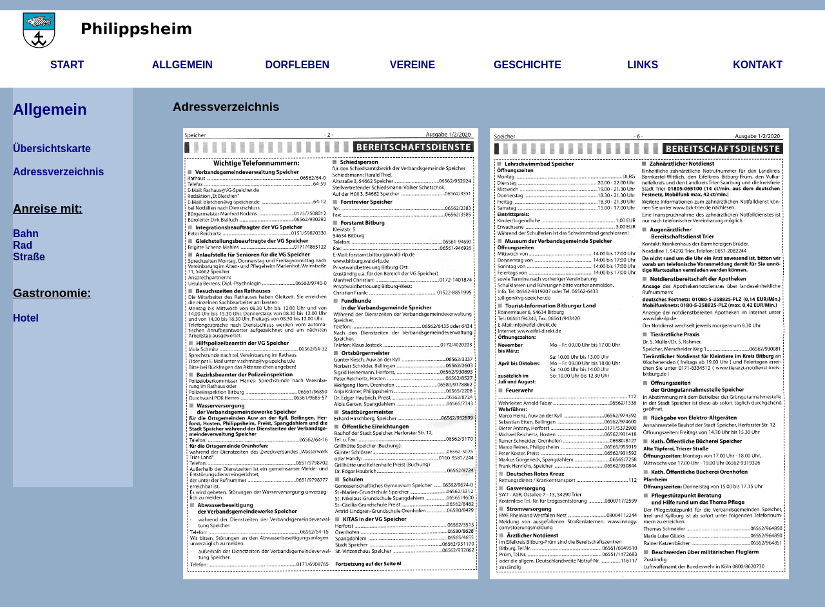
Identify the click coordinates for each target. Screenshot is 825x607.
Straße (29, 256)
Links (642, 64)
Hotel (26, 318)
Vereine (412, 64)
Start (67, 64)
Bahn (26, 233)
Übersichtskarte (52, 148)
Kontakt (757, 64)
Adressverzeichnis (58, 171)
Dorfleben (298, 64)
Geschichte (527, 64)
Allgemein (182, 64)
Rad (22, 245)
